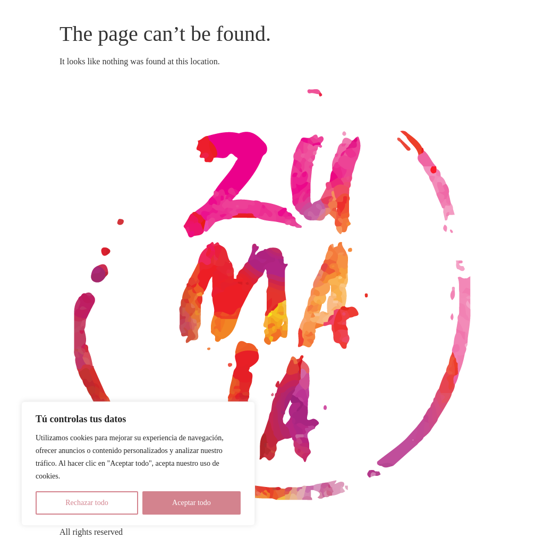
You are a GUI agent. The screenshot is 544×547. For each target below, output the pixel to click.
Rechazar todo (86, 503)
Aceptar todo (191, 503)
